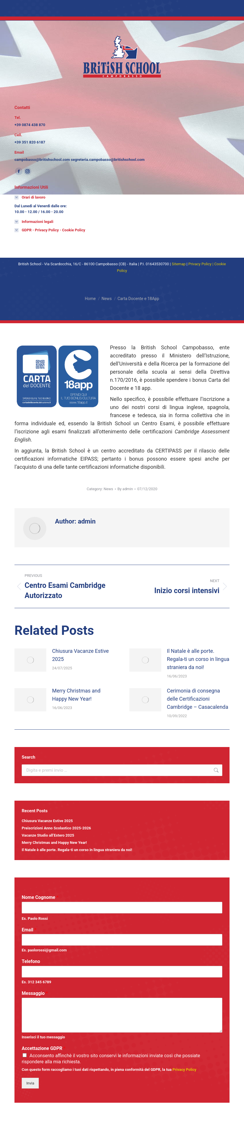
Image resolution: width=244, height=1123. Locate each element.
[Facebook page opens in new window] (19, 171)
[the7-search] (122, 770)
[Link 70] (179, 264)
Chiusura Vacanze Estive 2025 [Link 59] (47, 821)
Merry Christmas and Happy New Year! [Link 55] (76, 695)
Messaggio (35, 993)
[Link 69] (49, 230)
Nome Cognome (40, 897)
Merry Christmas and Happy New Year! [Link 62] (54, 842)
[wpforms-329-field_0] (122, 907)
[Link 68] (33, 222)
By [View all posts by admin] (125, 489)
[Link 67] (29, 197)
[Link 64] (184, 1069)
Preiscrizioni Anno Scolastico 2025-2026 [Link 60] (56, 828)
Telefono (31, 961)
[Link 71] (200, 264)
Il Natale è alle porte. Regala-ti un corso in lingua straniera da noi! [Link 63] (77, 850)
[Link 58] (216, 770)
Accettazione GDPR (43, 1048)
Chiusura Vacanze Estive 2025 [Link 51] (80, 655)
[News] (107, 298)
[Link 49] (180, 586)
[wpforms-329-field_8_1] (25, 1055)
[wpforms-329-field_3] (122, 971)
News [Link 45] (108, 489)
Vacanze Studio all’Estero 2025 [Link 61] (48, 835)
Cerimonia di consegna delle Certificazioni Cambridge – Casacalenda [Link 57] (197, 699)
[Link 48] (63, 586)
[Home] (90, 298)
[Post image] (30, 660)
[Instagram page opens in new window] (27, 171)
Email (29, 930)
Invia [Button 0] (30, 1083)
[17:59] (147, 489)
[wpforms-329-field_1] (122, 940)
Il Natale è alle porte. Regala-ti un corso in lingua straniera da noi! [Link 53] (198, 659)
